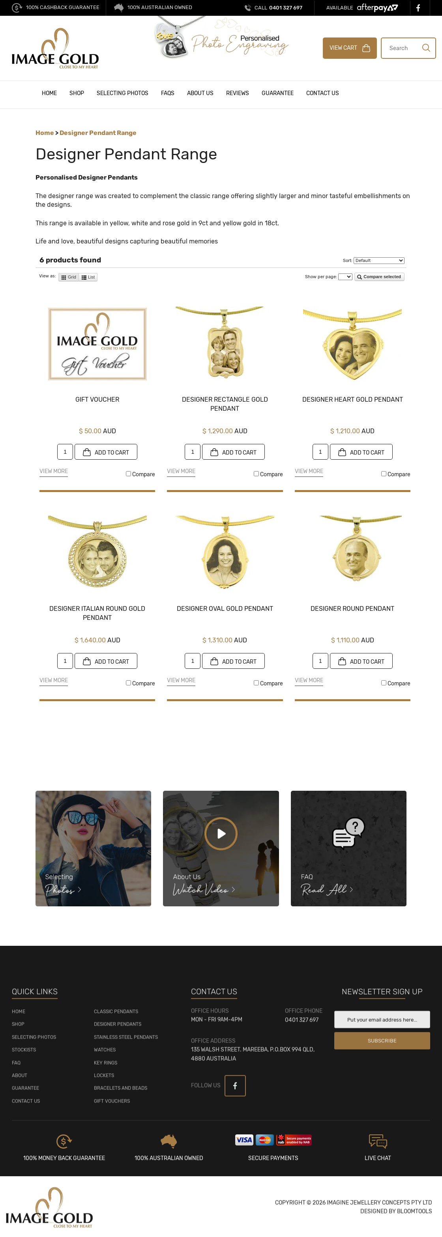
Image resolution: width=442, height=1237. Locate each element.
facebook (420, 8)
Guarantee (278, 93)
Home (49, 93)
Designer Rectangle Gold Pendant (225, 404)
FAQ (16, 1067)
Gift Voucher (97, 400)
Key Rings (105, 1067)
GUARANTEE (25, 1092)
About (19, 1080)
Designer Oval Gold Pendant (225, 609)
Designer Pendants (117, 1028)
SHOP (18, 1028)
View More (53, 472)
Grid (68, 278)
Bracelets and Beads (120, 1092)
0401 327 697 (279, 7)
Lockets (104, 1080)
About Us (200, 93)
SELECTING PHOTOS (34, 1041)
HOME (18, 1016)
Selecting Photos (122, 93)
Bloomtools (414, 1216)
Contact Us (322, 93)
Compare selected (379, 277)
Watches (105, 1054)
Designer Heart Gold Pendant (352, 400)
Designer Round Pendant (352, 609)
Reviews (237, 93)
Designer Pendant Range (98, 133)
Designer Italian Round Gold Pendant (97, 613)
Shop (76, 93)
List (88, 278)
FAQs (167, 93)
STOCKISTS (24, 1054)
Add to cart (106, 452)
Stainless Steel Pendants (126, 1041)
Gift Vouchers (112, 1105)
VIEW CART (350, 48)
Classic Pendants (116, 1016)
